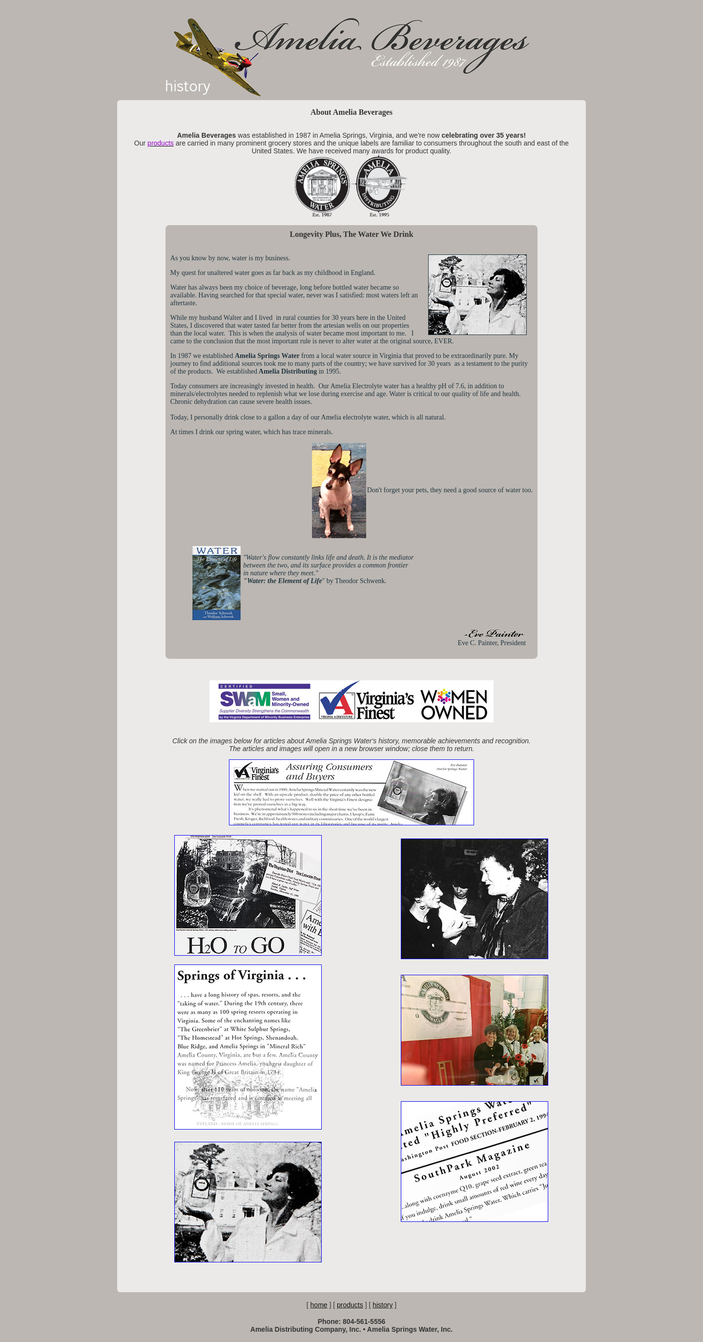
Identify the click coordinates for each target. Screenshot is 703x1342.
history (382, 1305)
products (350, 1305)
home (319, 1305)
